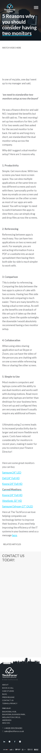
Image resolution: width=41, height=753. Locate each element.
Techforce (9, 7)
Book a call (7, 688)
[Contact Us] (20, 612)
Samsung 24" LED (11, 472)
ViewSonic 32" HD (12, 500)
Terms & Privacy (9, 703)
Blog (4, 694)
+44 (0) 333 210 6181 (13, 728)
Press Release (8, 697)
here (14, 535)
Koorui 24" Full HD (12, 483)
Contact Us (7, 700)
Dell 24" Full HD (11, 478)
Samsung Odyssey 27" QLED (17, 506)
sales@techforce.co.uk (14, 731)
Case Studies (8, 691)
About (5, 685)
